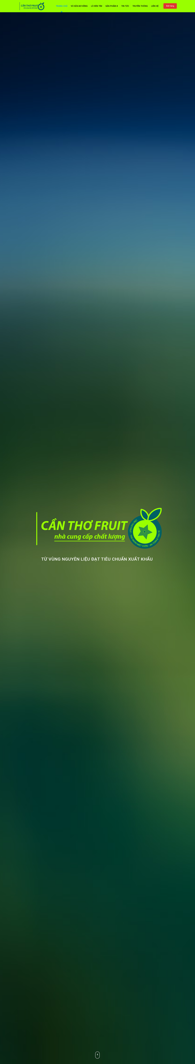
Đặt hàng (170, 6)
